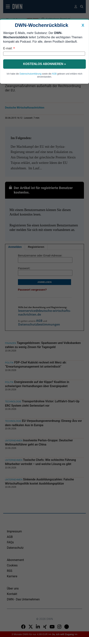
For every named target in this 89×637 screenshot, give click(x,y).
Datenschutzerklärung (31, 73)
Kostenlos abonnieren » (44, 64)
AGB (54, 73)
